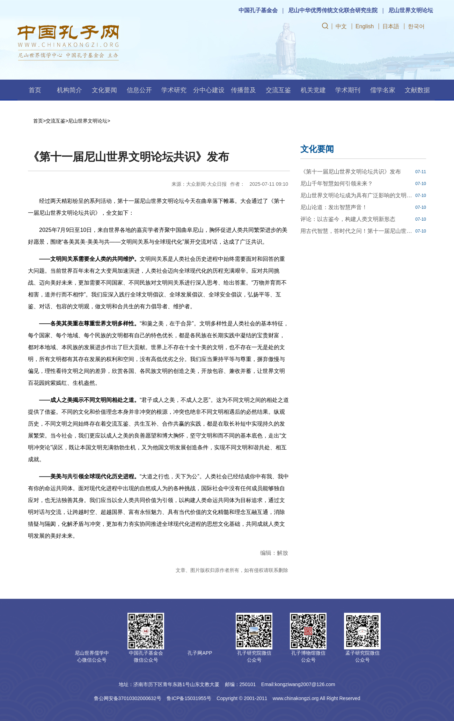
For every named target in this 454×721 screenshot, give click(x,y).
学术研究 (173, 90)
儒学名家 (382, 90)
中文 (341, 26)
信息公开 (139, 90)
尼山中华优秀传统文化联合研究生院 (333, 10)
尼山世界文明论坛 (410, 10)
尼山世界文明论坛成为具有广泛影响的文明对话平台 (356, 195)
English (365, 26)
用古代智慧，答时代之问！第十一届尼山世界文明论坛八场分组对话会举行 (356, 231)
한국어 (416, 26)
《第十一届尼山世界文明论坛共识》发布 (350, 172)
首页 (35, 90)
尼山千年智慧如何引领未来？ (336, 183)
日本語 (390, 26)
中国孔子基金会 (258, 10)
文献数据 (417, 90)
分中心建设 (209, 90)
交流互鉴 (278, 90)
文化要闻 (104, 90)
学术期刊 (347, 90)
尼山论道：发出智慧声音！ (333, 207)
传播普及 (243, 90)
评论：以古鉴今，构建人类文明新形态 (347, 219)
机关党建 (313, 90)
